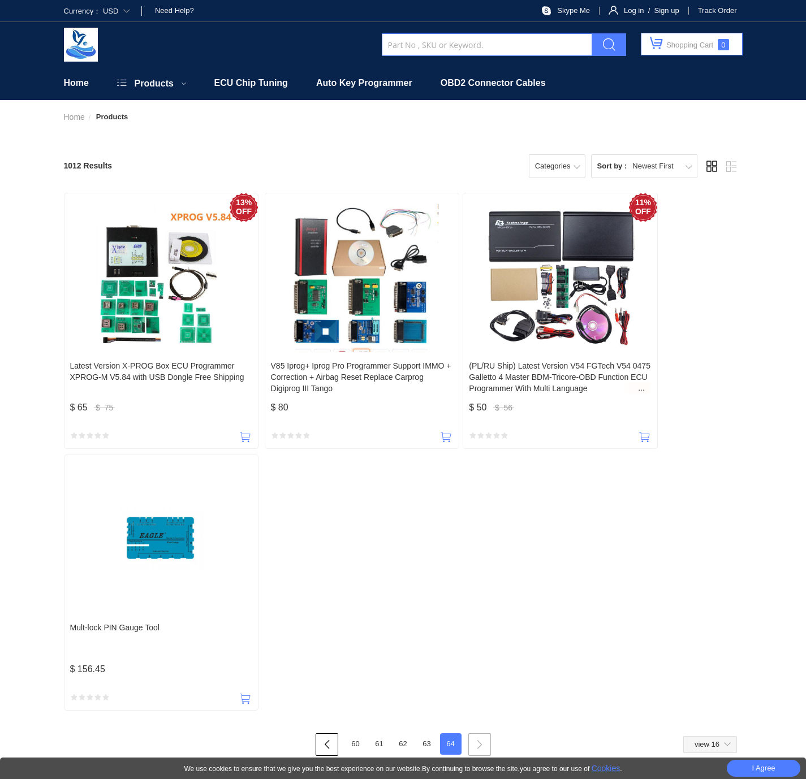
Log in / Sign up (651, 10)
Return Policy (538, 621)
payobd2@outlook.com (373, 572)
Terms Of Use (522, 734)
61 (379, 482)
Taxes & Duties (407, 621)
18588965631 (120, 572)
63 (426, 482)
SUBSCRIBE (527, 649)
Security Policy (342, 621)
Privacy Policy (599, 621)
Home (76, 83)
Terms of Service (661, 621)
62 (403, 482)
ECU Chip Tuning (251, 83)
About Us (165, 621)
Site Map (575, 734)
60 (355, 482)
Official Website (275, 621)
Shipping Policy (474, 621)
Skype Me (573, 10)
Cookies (606, 768)
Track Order (717, 10)
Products (154, 83)
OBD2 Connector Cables (493, 83)
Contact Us (214, 621)
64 (450, 482)
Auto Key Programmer (364, 83)
